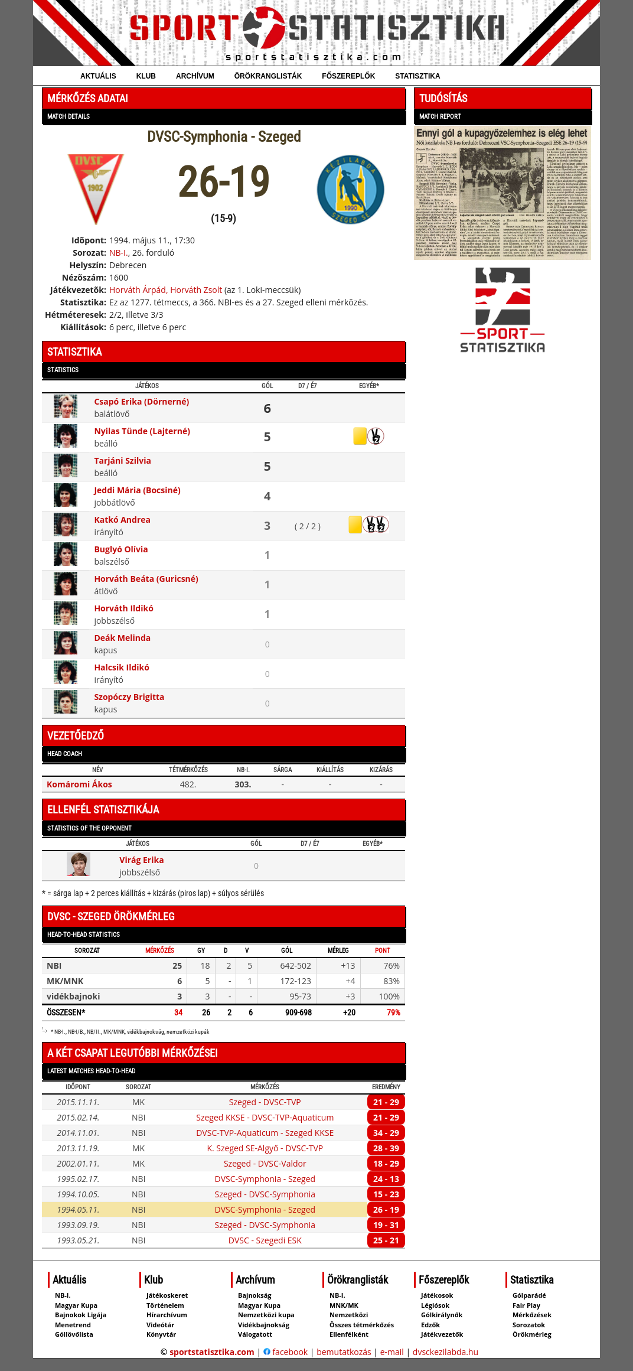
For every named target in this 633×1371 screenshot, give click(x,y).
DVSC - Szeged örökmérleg (111, 916)
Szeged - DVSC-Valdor (265, 1163)
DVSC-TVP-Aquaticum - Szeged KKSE (265, 1132)
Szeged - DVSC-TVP (265, 1102)
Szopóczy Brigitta (129, 696)
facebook (285, 1351)
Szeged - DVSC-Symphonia (265, 1194)
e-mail (392, 1351)
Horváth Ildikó (123, 608)
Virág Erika (141, 859)
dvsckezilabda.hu (445, 1351)
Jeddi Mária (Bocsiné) (137, 490)
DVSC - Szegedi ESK (265, 1240)
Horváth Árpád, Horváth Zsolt (165, 289)
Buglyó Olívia (121, 549)
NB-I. (118, 252)
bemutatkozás (343, 1351)
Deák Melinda (122, 637)
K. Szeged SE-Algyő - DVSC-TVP (265, 1148)
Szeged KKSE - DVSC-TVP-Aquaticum (265, 1117)
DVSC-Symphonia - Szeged (265, 1178)
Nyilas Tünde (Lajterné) (142, 431)
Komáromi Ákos (79, 784)
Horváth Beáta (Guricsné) (146, 578)
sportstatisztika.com (211, 1351)
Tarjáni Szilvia (122, 460)
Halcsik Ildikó (121, 667)
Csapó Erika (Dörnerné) (141, 401)
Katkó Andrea (122, 519)
